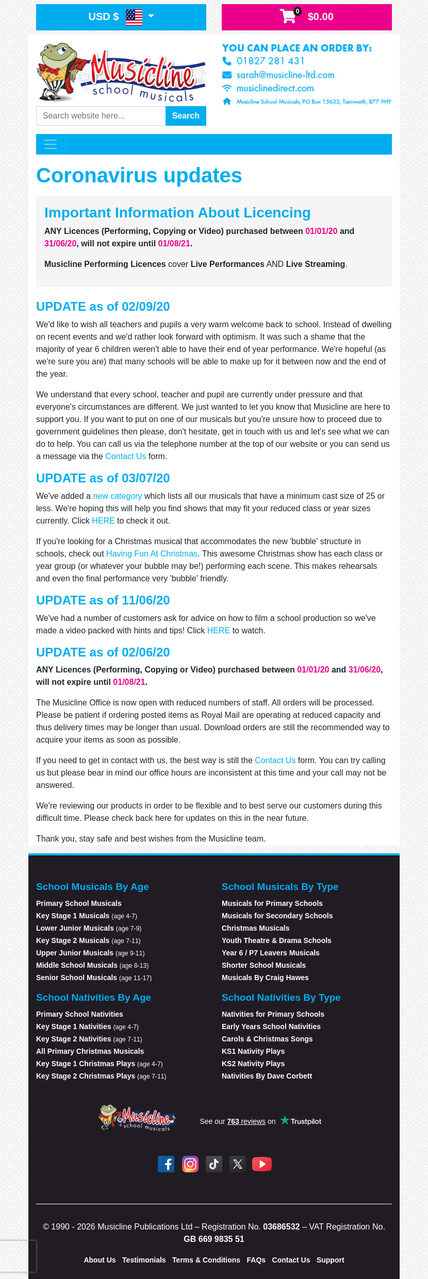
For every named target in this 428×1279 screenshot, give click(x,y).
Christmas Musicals (256, 928)
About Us (100, 1260)
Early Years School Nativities (271, 1026)
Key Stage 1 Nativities (87, 1026)
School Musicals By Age (92, 886)
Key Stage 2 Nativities (89, 1039)
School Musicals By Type (280, 886)
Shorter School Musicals (264, 965)
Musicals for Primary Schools (272, 903)
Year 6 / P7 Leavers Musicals (271, 953)
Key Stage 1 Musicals (86, 916)
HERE (103, 520)
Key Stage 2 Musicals (88, 940)
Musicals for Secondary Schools (277, 916)
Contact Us (125, 456)
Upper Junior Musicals (90, 953)
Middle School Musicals (92, 965)
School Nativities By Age (93, 997)
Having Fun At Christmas (151, 553)
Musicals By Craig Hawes (265, 977)
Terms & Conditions (206, 1260)
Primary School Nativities (79, 1014)
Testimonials (144, 1260)
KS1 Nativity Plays (253, 1051)
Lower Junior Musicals (89, 928)
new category (117, 496)
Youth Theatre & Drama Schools (277, 940)
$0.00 (307, 17)
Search (186, 115)
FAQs (256, 1260)
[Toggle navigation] (50, 144)
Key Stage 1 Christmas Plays (99, 1063)
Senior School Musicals (94, 977)
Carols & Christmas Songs (267, 1039)
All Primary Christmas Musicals (90, 1051)
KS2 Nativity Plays (253, 1063)
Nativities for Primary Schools (273, 1014)
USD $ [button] (116, 17)
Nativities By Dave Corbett (267, 1076)
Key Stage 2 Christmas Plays (101, 1076)
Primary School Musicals (79, 903)
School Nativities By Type (281, 997)
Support (330, 1260)
